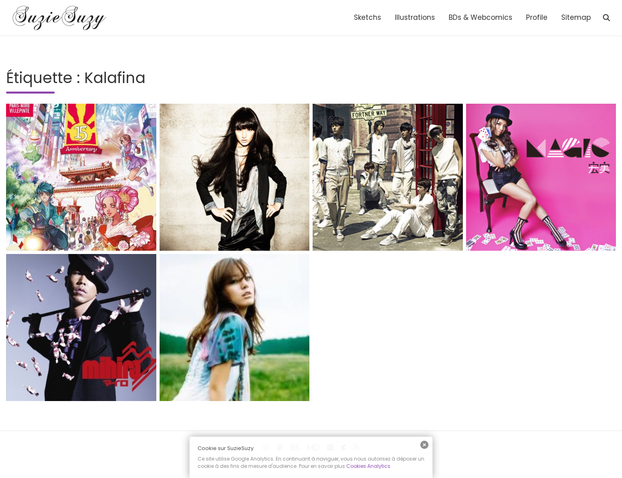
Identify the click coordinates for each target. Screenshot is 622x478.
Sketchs (367, 17)
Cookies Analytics (368, 466)
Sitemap (576, 17)
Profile (536, 17)
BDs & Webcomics (480, 17)
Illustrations (415, 17)
